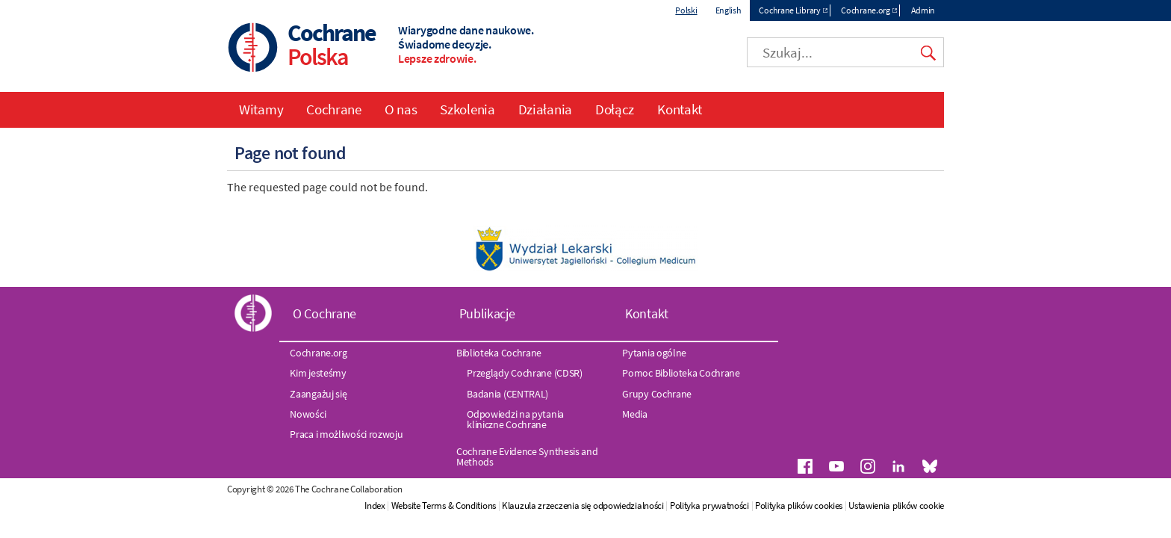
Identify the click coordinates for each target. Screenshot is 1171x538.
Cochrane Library (789, 10)
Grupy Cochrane (657, 394)
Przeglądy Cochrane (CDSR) (525, 373)
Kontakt (679, 109)
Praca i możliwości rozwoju (346, 434)
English (728, 10)
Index (374, 505)
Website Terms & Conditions (443, 505)
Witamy (261, 109)
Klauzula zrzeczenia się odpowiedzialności (583, 505)
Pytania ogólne (654, 352)
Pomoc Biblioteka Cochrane (681, 373)
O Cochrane (324, 313)
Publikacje (487, 313)
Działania (545, 109)
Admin (923, 10)
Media (634, 414)
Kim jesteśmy (318, 373)
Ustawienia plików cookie (896, 505)
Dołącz (614, 109)
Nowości (308, 414)
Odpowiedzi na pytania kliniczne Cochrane (515, 419)
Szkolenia (467, 109)
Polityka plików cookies (798, 505)
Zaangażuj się (318, 394)
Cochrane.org (865, 10)
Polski (686, 10)
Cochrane (333, 109)
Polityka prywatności (710, 505)
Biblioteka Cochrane (498, 352)
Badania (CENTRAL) (507, 394)
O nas (401, 109)
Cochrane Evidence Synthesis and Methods (527, 457)
